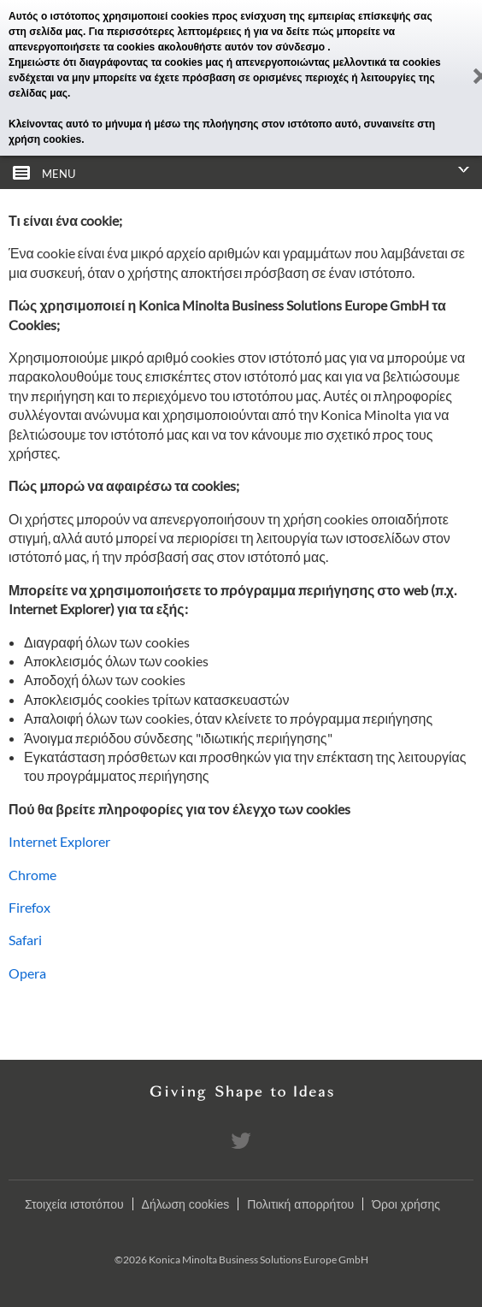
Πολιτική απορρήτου (300, 1204)
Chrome (32, 874)
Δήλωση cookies (186, 1204)
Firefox (29, 907)
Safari (25, 939)
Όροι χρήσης (406, 1204)
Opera (27, 973)
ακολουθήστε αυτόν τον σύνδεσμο (243, 47)
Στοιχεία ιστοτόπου (74, 1204)
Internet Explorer (59, 841)
